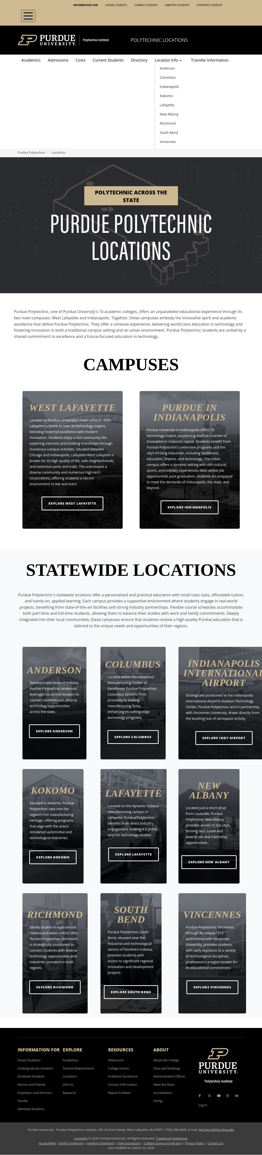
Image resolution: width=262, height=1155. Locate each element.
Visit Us (68, 1084)
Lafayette (167, 105)
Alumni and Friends (32, 1084)
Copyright (81, 1138)
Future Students (116, 5)
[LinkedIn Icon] (236, 1095)
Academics (31, 60)
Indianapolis (169, 86)
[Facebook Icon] (200, 1095)
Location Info (168, 60)
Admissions (58, 60)
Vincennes (168, 141)
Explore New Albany (209, 862)
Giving (157, 1100)
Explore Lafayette (133, 854)
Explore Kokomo (52, 857)
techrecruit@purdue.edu (216, 1129)
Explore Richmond (55, 987)
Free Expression (129, 1143)
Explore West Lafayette (72, 503)
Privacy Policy (194, 1143)
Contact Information (122, 1084)
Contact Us (215, 1143)
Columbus (168, 77)
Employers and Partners (35, 1093)
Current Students (146, 5)
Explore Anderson (54, 731)
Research (69, 1093)
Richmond (168, 123)
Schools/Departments (78, 1068)
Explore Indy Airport (224, 737)
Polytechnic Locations (159, 40)
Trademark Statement (172, 1138)
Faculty (23, 1100)
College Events (118, 1068)
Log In (203, 1105)
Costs (80, 60)
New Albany (169, 114)
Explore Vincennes (212, 987)
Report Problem (119, 1093)
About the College (166, 1060)
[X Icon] (210, 1095)
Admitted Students (177, 5)
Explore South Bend (131, 992)
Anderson (167, 68)
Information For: (85, 5)
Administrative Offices (169, 1076)
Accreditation (162, 1093)
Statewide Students (209, 5)
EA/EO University (71, 1143)
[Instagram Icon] (227, 1095)
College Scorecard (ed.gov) (163, 1143)
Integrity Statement (100, 1143)
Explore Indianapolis (190, 507)
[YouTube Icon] (218, 1095)
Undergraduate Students (35, 1068)
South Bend (169, 132)
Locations (70, 1076)
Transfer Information (209, 60)
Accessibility (47, 1143)
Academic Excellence (123, 1076)
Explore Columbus (133, 736)
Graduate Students (31, 1076)
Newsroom (116, 1060)
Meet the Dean (164, 1084)
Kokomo (166, 95)
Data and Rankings (166, 1068)
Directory (139, 60)
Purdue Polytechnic (31, 152)
